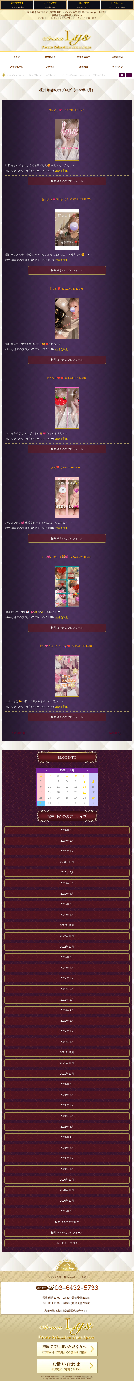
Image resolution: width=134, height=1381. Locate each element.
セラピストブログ (67, 1243)
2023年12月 (67, 862)
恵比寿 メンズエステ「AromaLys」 (60, 1378)
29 (67, 776)
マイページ (117, 67)
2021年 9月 (67, 1084)
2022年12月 (67, 925)
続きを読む (61, 170)
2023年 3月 (67, 904)
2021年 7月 (67, 1105)
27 (50, 776)
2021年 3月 (67, 1147)
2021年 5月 (67, 1126)
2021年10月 (67, 1073)
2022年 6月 (67, 989)
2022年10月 (67, 946)
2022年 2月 (115, 733)
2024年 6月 (67, 830)
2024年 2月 (67, 840)
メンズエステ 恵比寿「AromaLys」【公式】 (85, 12)
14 (84, 786)
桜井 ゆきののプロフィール (67, 181)
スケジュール (16, 67)
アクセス (50, 67)
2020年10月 (67, 1200)
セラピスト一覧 (23, 75)
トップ (10, 75)
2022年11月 (67, 936)
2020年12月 (67, 1179)
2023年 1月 (67, 914)
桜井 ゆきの (39, 75)
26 (41, 776)
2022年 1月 (67, 1041)
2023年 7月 (67, 872)
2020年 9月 (67, 1211)
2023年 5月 (67, 883)
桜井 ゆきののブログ (57, 75)
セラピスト (50, 57)
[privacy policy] (122, 75)
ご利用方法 (117, 57)
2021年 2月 (67, 1158)
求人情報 (83, 67)
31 (84, 776)
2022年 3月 (67, 1020)
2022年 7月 (67, 978)
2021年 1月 (67, 1169)
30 (76, 776)
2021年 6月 (67, 1116)
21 (84, 792)
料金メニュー (83, 57)
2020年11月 (67, 1190)
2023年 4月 (67, 893)
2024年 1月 (67, 851)
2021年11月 (67, 1063)
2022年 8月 (67, 967)
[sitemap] (129, 75)
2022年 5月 (67, 999)
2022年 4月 (67, 1010)
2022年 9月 (67, 957)
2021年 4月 (67, 1137)
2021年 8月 (67, 1094)
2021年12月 (18, 733)
